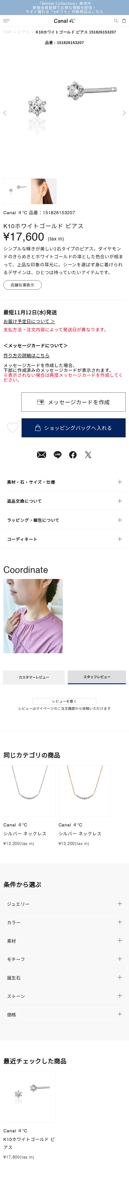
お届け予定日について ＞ (29, 321)
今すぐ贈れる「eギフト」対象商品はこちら (64, 12)
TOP (7, 32)
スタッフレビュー (96, 676)
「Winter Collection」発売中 (64, 3)
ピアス (24, 32)
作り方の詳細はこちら (26, 355)
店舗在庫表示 (22, 284)
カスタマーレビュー (34, 677)
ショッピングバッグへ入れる (73, 427)
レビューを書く (64, 701)
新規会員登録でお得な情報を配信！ (64, 8)
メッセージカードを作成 (79, 402)
